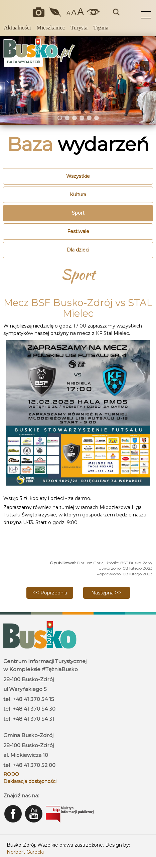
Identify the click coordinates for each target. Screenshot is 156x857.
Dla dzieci (78, 250)
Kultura (78, 195)
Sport (78, 213)
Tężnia (101, 27)
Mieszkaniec (51, 27)
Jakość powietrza (55, 12)
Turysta (79, 27)
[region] (78, 80)
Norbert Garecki (25, 852)
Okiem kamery (40, 12)
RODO (11, 774)
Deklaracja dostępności (29, 781)
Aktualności (17, 27)
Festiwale (78, 231)
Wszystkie (78, 176)
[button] (7, 80)
